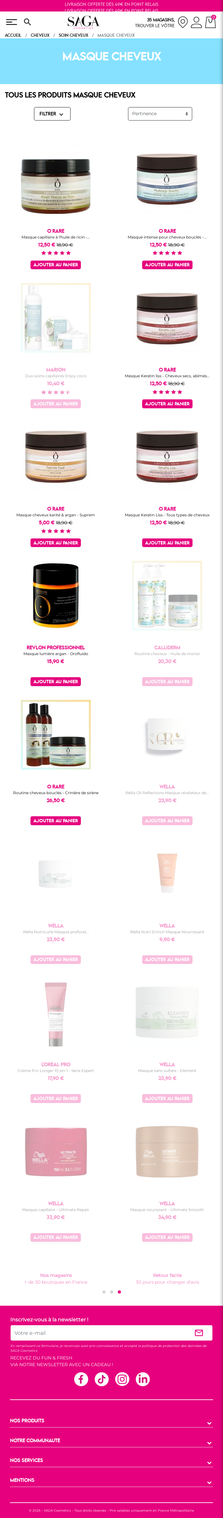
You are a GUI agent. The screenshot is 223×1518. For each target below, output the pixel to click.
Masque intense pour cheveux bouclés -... (167, 237)
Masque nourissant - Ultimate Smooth (167, 1209)
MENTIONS (22, 1480)
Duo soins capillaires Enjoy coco (56, 375)
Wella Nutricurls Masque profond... (56, 931)
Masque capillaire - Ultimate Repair (55, 1209)
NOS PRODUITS (27, 1421)
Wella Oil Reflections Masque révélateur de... (167, 792)
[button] (104, 1292)
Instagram (122, 1379)
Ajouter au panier (55, 265)
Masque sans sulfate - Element (167, 1070)
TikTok (101, 1379)
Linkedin (142, 1379)
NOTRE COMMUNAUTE (35, 1441)
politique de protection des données (172, 1346)
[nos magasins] (161, 22)
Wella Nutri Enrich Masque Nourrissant (167, 931)
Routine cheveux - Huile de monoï (167, 653)
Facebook (81, 1379)
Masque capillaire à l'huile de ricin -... (55, 237)
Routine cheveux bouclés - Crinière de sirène (56, 792)
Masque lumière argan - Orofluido (55, 653)
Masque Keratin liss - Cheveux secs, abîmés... (167, 375)
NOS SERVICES (26, 1461)
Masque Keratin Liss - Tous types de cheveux (167, 515)
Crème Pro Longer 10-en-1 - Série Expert (56, 1070)
